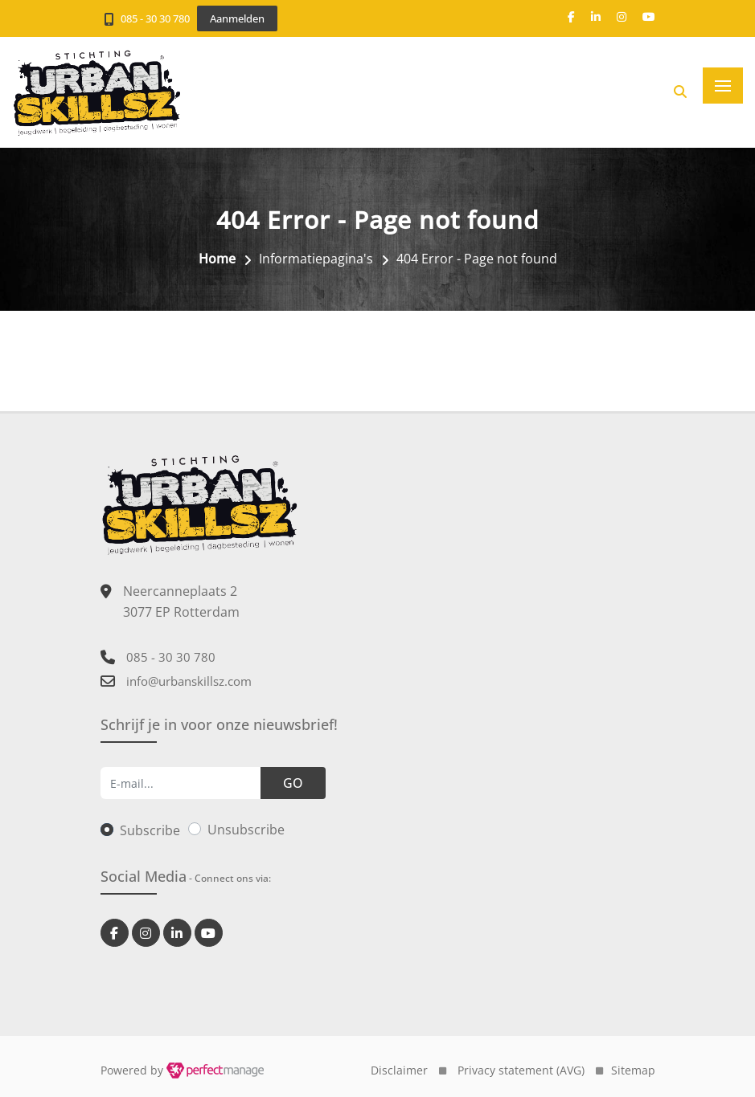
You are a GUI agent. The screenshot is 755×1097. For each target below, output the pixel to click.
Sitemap (633, 1070)
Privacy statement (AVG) (521, 1070)
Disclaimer (399, 1070)
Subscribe (150, 830)
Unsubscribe (246, 829)
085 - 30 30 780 (155, 18)
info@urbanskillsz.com (189, 681)
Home (217, 258)
